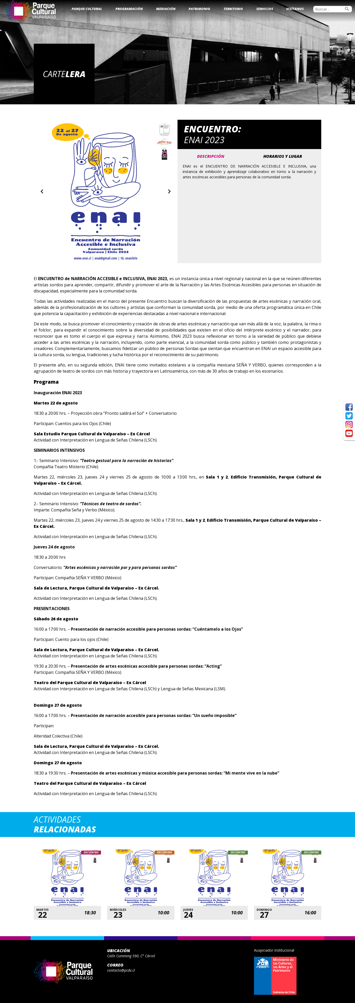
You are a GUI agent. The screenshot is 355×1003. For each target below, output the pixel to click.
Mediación (165, 8)
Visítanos (295, 8)
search (347, 9)
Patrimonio (199, 8)
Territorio (233, 8)
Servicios (264, 8)
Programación (129, 8)
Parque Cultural (87, 8)
